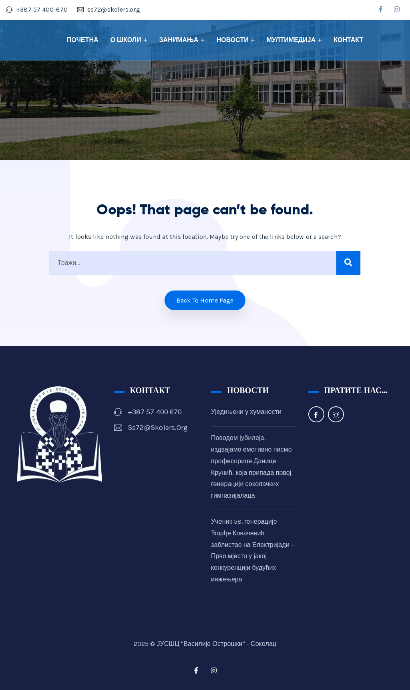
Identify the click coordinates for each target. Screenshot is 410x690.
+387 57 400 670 (155, 412)
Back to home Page (205, 300)
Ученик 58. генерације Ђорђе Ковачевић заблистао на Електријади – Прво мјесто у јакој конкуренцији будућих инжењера (252, 550)
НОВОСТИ (233, 40)
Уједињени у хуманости (246, 412)
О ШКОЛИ (126, 40)
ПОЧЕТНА (82, 40)
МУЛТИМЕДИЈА (291, 40)
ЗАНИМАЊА (179, 40)
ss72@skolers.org (158, 427)
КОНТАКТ (348, 40)
